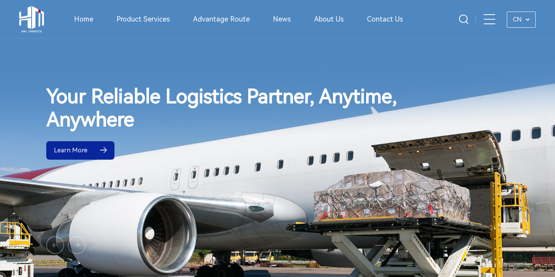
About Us (329, 19)
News (282, 19)
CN (517, 19)
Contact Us (385, 19)
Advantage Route (221, 19)
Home (83, 19)
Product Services (143, 19)
